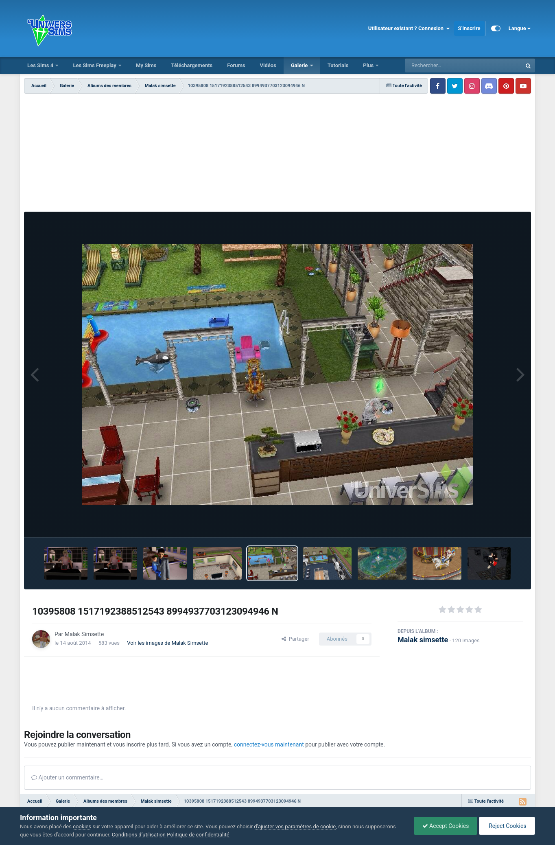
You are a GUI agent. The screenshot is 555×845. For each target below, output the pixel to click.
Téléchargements (192, 65)
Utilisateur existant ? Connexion (409, 28)
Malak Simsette (84, 634)
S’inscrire (469, 28)
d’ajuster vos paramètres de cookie (295, 826)
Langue (520, 28)
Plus (369, 65)
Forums (236, 65)
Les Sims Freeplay (95, 65)
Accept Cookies (445, 826)
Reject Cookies (507, 826)
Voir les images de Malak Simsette (167, 643)
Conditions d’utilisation (139, 835)
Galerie (300, 65)
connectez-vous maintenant (269, 744)
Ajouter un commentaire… (67, 777)
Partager (295, 639)
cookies (82, 826)
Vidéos (268, 65)
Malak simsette (423, 639)
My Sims (146, 65)
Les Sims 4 (41, 65)
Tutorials (338, 65)
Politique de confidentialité (198, 835)
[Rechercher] (441, 65)
